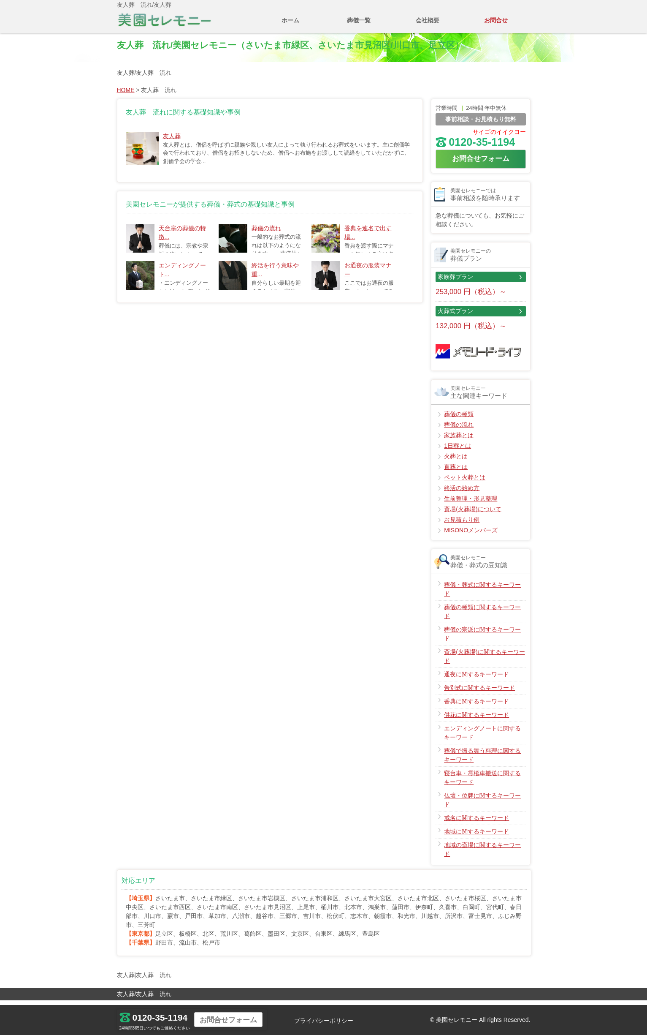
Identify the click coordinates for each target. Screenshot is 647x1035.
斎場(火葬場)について (472, 514)
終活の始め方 (461, 493)
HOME (126, 95)
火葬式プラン (455, 316)
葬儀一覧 (359, 20)
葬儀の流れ (266, 233)
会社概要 (427, 20)
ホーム (290, 20)
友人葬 (172, 141)
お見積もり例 (461, 524)
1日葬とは (457, 450)
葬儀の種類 (459, 419)
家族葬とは (459, 440)
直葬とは (456, 471)
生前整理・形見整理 (470, 503)
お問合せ (496, 20)
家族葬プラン (455, 281)
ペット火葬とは (464, 482)
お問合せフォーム (480, 164)
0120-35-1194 (475, 147)
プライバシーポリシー (323, 1020)
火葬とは (456, 461)
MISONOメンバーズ (471, 535)
